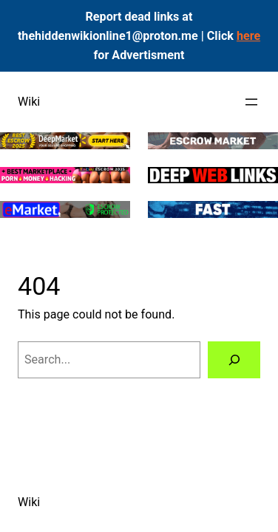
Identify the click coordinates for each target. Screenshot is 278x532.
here (248, 36)
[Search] (234, 359)
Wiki (29, 102)
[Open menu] (251, 102)
